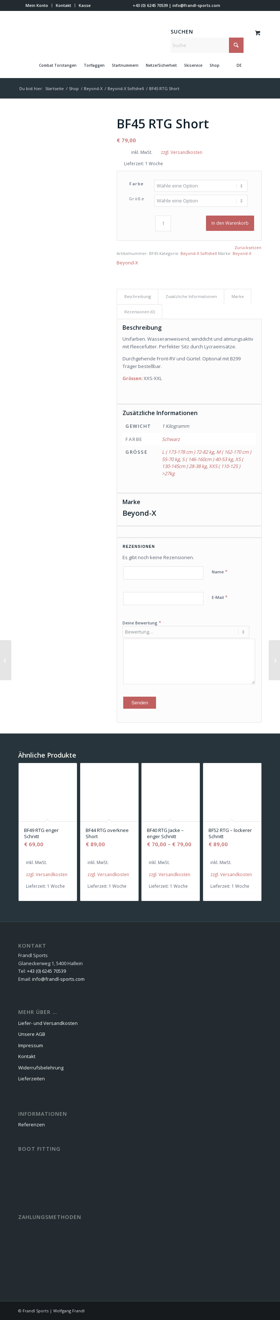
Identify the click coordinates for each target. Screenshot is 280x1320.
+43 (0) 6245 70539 (150, 5)
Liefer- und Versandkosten (48, 1023)
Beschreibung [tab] (137, 296)
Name (220, 571)
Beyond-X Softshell (198, 253)
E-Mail (220, 597)
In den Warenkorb (230, 223)
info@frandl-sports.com (196, 5)
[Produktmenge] (163, 223)
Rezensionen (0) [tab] (139, 311)
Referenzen (31, 1124)
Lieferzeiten (31, 1078)
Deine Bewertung (141, 622)
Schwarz (171, 439)
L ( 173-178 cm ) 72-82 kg (188, 452)
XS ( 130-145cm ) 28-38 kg (202, 463)
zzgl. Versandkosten (181, 152)
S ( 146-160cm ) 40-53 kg (207, 459)
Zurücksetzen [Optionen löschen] (247, 247)
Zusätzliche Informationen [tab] (191, 296)
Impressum (30, 1045)
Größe (137, 198)
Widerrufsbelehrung (40, 1067)
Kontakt (63, 5)
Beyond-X (242, 253)
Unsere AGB (31, 1034)
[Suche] (207, 45)
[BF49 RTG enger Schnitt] (274, 660)
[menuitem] (37, 5)
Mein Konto (37, 5)
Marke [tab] (238, 296)
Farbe (136, 183)
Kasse (85, 5)
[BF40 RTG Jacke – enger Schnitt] (5, 660)
